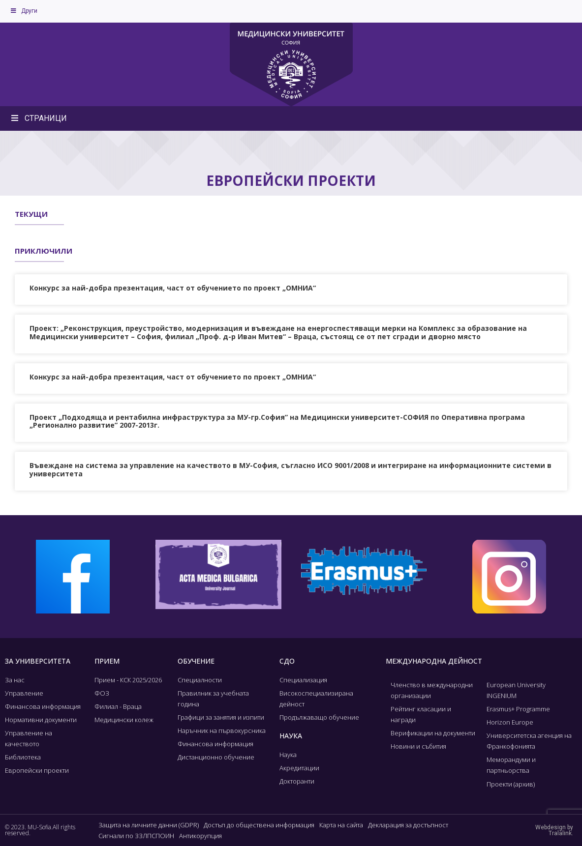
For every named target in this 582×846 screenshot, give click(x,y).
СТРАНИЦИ (38, 118)
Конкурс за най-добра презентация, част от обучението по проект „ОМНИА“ (173, 287)
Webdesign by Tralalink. (554, 830)
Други (23, 10)
